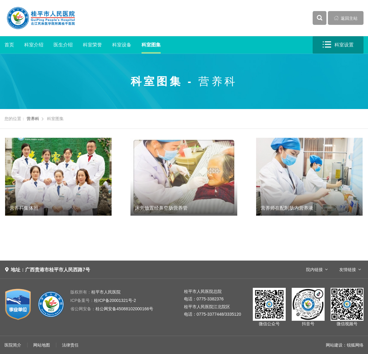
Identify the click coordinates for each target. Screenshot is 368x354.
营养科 (33, 118)
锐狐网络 (355, 345)
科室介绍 (33, 44)
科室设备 (121, 44)
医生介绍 (63, 44)
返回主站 (346, 18)
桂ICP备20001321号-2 (103, 300)
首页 (9, 44)
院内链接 (314, 269)
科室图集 (151, 44)
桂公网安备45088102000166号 (111, 308)
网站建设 (334, 345)
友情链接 (347, 269)
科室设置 (338, 44)
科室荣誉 (92, 44)
